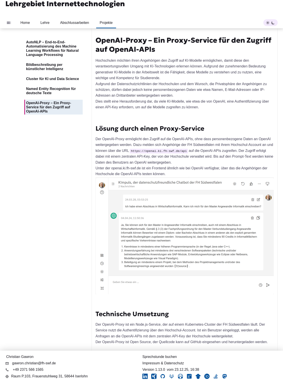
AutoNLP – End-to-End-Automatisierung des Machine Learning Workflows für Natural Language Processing (52, 48)
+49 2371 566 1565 (28, 369)
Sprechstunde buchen (159, 357)
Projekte (106, 23)
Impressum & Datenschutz (163, 363)
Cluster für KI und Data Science (52, 79)
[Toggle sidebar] (8, 22)
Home (25, 23)
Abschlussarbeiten (74, 23)
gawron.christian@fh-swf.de (34, 363)
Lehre (45, 23)
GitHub (195, 342)
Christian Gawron (20, 357)
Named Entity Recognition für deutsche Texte (51, 91)
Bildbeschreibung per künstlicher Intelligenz (44, 67)
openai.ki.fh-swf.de (126, 168)
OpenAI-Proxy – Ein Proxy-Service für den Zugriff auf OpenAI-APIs (48, 107)
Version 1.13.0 (153, 369)
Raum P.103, (49, 376)
